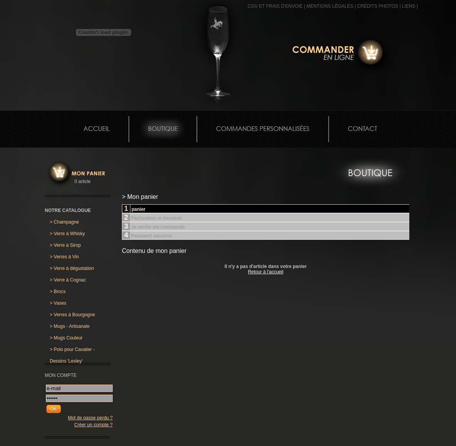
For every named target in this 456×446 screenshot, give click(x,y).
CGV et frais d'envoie (275, 6)
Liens (408, 6)
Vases (58, 303)
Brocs (58, 291)
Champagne (64, 222)
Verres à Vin (64, 256)
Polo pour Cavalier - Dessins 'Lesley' (72, 351)
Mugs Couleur (66, 338)
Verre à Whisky (67, 233)
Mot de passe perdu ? (90, 418)
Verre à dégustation (72, 268)
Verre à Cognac (68, 280)
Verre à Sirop (65, 245)
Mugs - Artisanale (70, 326)
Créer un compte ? (93, 424)
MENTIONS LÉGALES (329, 6)
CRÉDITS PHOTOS (377, 6)
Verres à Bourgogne (72, 314)
